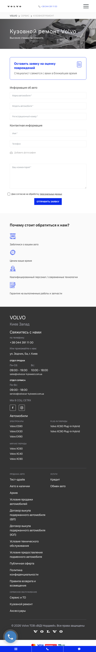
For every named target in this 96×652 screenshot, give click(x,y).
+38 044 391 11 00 (21, 342)
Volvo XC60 (16, 448)
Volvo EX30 (16, 431)
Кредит (55, 479)
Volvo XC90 (16, 459)
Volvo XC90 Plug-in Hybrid (65, 431)
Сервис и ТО (18, 597)
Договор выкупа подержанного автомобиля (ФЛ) (27, 515)
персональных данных (51, 194)
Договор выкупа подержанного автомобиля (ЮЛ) (27, 530)
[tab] (48, 68)
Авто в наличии (20, 486)
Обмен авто (58, 486)
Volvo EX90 (16, 436)
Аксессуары (18, 611)
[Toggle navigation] (86, 6)
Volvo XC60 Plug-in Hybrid (65, 426)
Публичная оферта (22, 563)
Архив (14, 493)
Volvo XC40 (16, 453)
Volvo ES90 (16, 426)
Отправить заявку (48, 201)
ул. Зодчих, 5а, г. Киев (24, 353)
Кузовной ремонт (21, 604)
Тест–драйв (17, 479)
